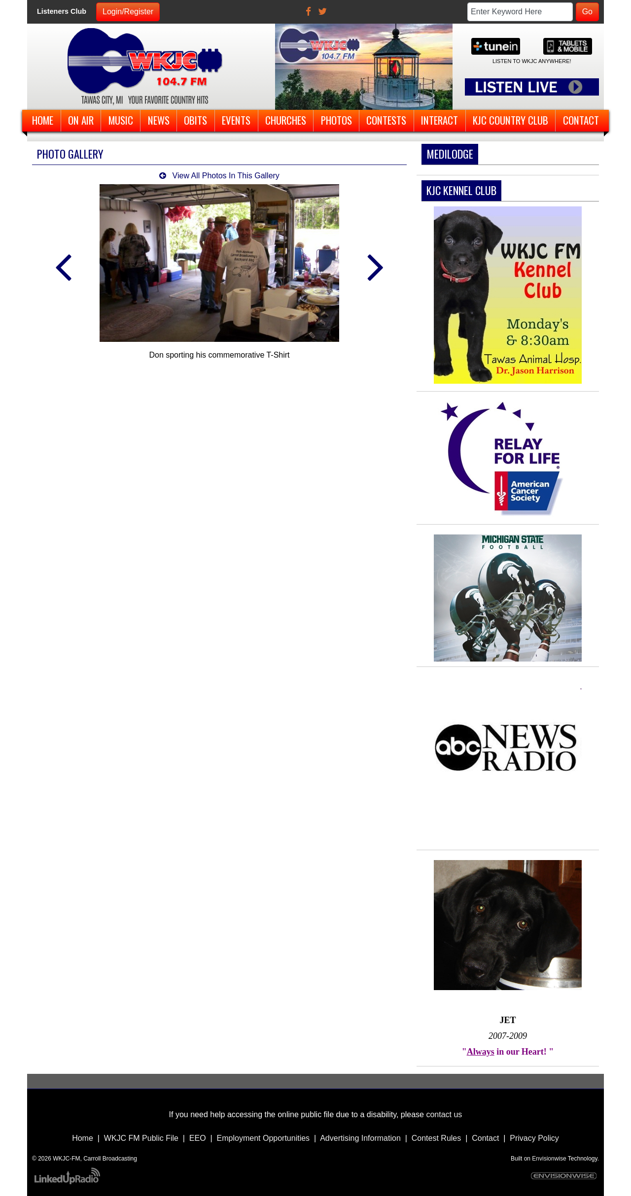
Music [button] (120, 120)
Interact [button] (439, 120)
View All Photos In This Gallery (219, 175)
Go (587, 11)
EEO (197, 1138)
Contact (485, 1138)
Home (82, 1138)
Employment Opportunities (263, 1138)
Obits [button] (195, 120)
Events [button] (236, 120)
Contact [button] (581, 120)
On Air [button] (81, 120)
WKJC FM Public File (141, 1138)
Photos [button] (336, 120)
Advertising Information (360, 1138)
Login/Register (128, 11)
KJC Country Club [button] (510, 120)
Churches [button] (285, 120)
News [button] (159, 120)
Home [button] (42, 120)
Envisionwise (549, 1158)
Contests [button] (386, 120)
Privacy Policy (534, 1138)
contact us (444, 1114)
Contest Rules (436, 1138)
